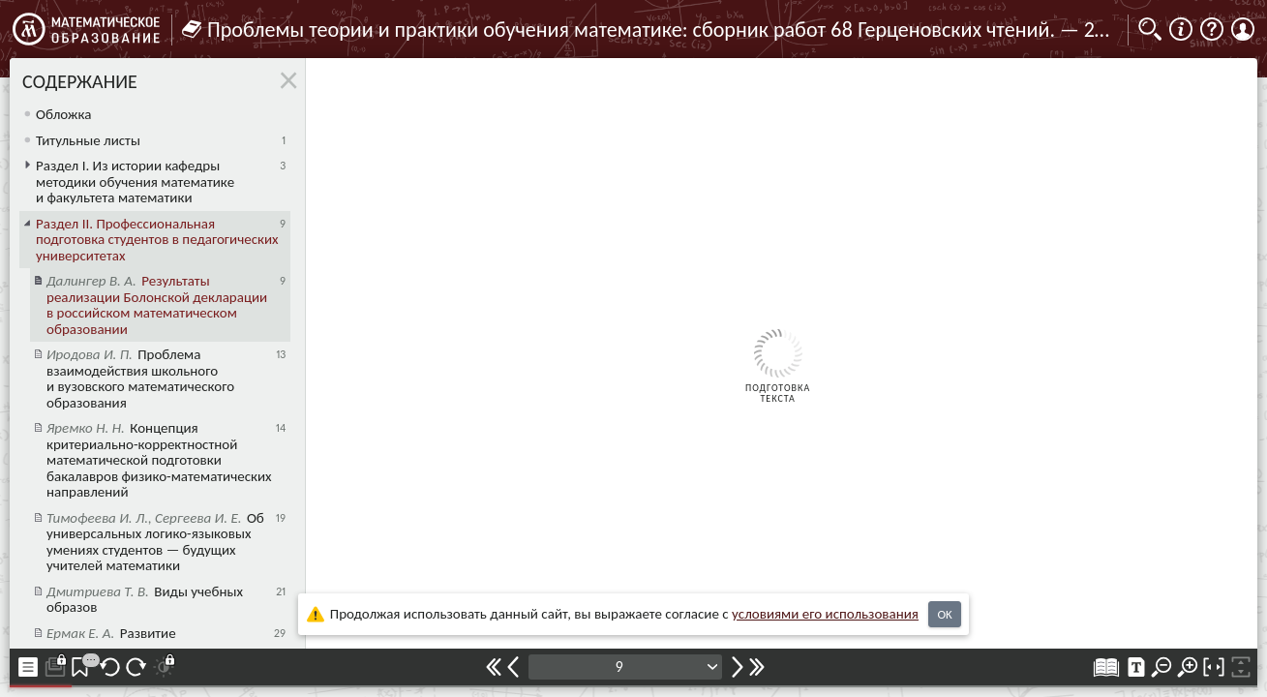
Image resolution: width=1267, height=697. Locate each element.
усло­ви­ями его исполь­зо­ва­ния (825, 613)
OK (944, 614)
